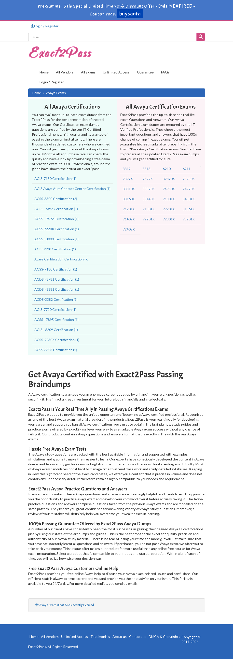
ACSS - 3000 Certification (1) (56, 239)
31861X (189, 209)
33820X (149, 189)
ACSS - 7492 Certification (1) (56, 219)
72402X (129, 229)
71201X (129, 209)
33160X (129, 199)
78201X (189, 219)
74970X (189, 189)
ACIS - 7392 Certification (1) (56, 209)
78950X (189, 179)
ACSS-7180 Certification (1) (55, 269)
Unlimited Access (116, 72)
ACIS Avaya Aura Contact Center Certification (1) (72, 188)
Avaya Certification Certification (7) (61, 259)
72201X (149, 219)
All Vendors (65, 72)
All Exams (88, 72)
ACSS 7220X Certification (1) (56, 229)
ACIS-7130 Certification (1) (55, 178)
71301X (149, 209)
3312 (127, 169)
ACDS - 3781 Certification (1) (56, 279)
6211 (187, 169)
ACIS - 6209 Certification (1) (56, 330)
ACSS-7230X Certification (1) (56, 340)
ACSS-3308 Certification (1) (55, 350)
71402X (129, 219)
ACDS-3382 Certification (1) (56, 299)
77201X (169, 209)
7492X (148, 179)
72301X (169, 219)
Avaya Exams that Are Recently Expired (64, 605)
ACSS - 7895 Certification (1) (56, 319)
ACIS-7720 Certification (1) (55, 309)
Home (44, 72)
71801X (169, 199)
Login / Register (44, 26)
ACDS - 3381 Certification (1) (56, 289)
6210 (167, 169)
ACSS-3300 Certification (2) (55, 199)
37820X (169, 179)
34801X (189, 199)
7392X (128, 179)
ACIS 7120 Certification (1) (55, 249)
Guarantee (145, 72)
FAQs (165, 72)
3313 (147, 169)
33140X (149, 199)
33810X (129, 189)
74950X (169, 189)
